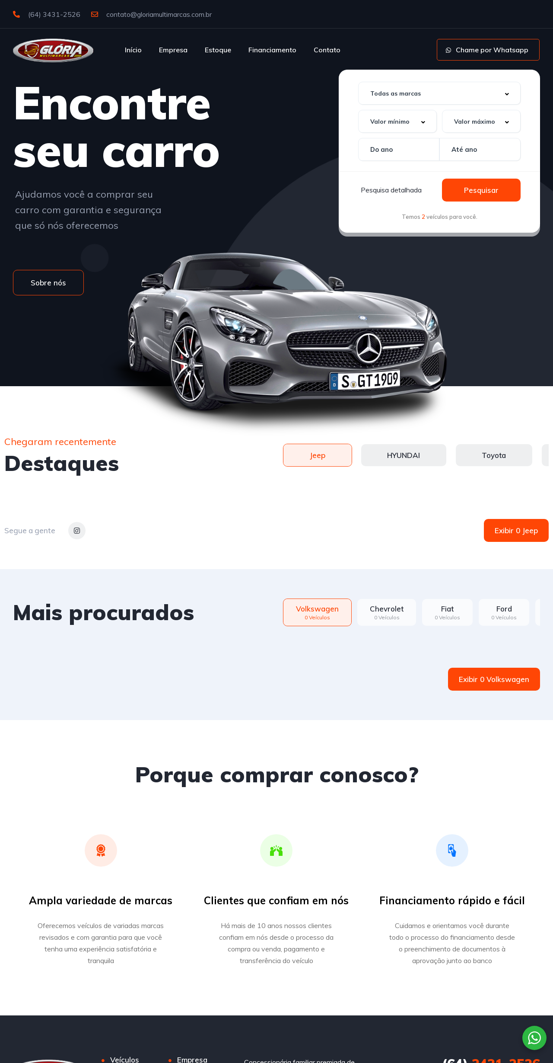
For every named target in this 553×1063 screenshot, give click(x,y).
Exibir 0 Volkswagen (494, 679)
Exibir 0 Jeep (516, 530)
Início (133, 49)
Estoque (218, 49)
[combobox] (439, 93)
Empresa (173, 49)
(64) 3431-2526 (46, 14)
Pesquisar (481, 190)
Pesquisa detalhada (391, 190)
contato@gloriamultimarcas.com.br (151, 14)
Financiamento (272, 49)
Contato (327, 49)
